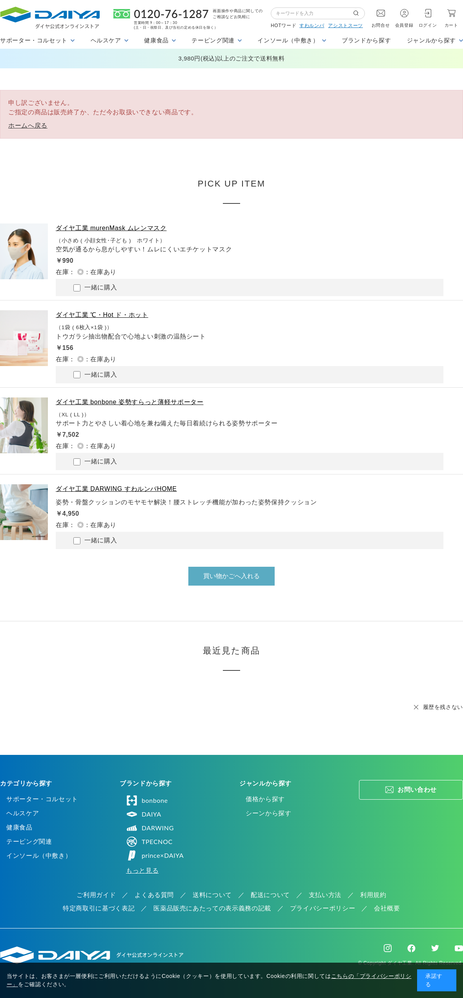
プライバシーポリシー (322, 908)
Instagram (388, 948)
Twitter (435, 948)
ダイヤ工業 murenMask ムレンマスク (111, 228)
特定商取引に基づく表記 (99, 908)
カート (451, 25)
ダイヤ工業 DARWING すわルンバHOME (116, 488)
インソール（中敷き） (38, 855)
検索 (359, 13)
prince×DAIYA (155, 855)
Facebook (411, 948)
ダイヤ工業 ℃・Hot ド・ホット (102, 314)
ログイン (428, 25)
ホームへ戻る (27, 125)
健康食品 (19, 827)
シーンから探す (268, 813)
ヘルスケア (22, 813)
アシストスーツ (345, 25)
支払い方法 (325, 895)
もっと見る (142, 870)
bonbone (147, 800)
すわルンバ (311, 25)
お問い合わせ (417, 789)
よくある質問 (154, 895)
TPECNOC (149, 842)
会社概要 (387, 908)
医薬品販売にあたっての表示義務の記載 (212, 908)
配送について (270, 895)
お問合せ (381, 25)
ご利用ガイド (96, 895)
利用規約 (373, 895)
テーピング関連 (29, 841)
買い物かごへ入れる (231, 576)
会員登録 (404, 25)
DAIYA (143, 814)
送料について (212, 895)
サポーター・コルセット (42, 799)
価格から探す (265, 799)
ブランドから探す (366, 40)
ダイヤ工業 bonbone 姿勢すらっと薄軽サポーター (129, 402)
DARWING (150, 828)
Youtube (459, 948)
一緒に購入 (95, 287)
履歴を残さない (443, 707)
